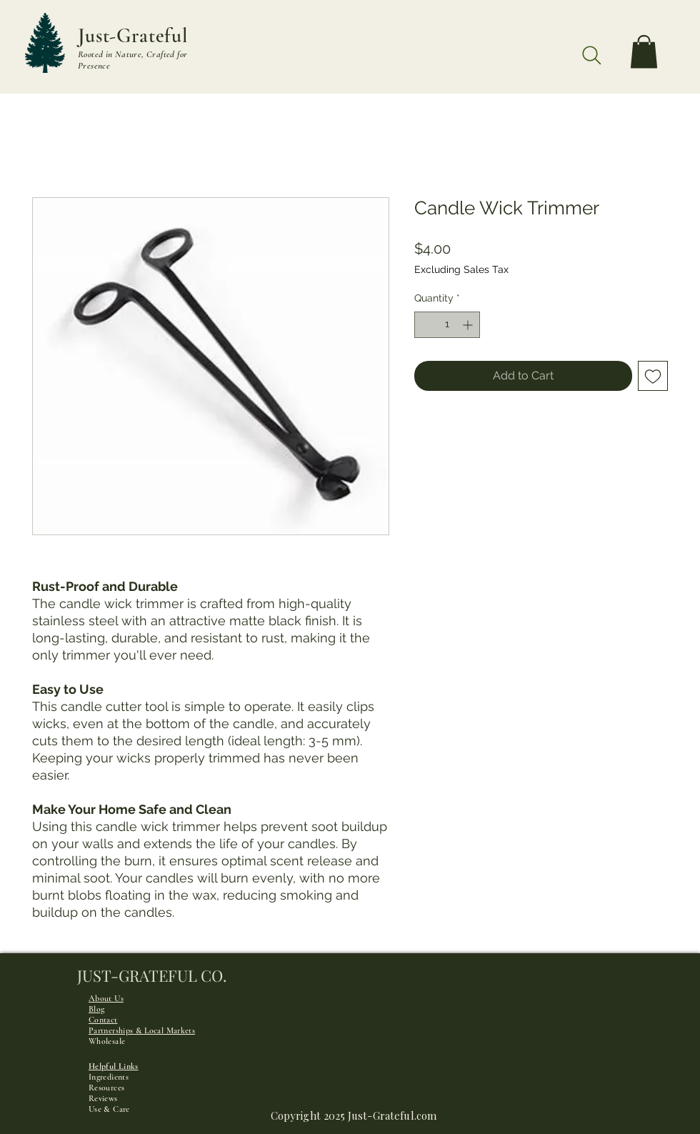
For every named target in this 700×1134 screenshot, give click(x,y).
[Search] (591, 55)
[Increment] (469, 324)
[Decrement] (425, 324)
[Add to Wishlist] (653, 376)
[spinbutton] (447, 324)
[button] (644, 52)
